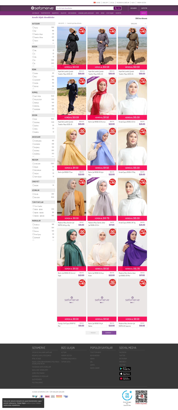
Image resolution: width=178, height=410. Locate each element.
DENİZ (102, 13)
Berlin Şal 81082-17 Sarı (65, 172)
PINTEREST (122, 362)
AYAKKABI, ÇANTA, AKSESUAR (86, 13)
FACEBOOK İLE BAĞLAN (123, 2)
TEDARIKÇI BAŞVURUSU (68, 359)
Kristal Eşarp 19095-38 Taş (127, 223)
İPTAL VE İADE (36, 359)
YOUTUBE (122, 365)
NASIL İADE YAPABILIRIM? (40, 370)
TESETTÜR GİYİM (45, 13)
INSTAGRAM (123, 359)
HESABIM (134, 8)
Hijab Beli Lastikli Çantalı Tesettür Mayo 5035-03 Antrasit (95, 73)
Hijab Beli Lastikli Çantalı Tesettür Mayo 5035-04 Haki (126, 73)
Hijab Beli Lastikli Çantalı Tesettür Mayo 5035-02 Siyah (65, 73)
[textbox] (81, 8)
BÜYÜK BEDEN (72, 13)
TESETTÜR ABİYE (95, 352)
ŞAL (91, 362)
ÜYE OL (112, 2)
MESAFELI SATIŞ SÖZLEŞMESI (41, 355)
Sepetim (144, 8)
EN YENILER (35, 13)
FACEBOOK (122, 352)
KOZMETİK (118, 13)
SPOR (97, 13)
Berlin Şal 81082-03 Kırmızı (97, 122)
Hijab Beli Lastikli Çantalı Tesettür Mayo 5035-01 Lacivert (65, 124)
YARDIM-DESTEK (141, 2)
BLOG (133, 2)
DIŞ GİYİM (63, 13)
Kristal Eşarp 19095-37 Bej (127, 172)
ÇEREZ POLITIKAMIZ (38, 373)
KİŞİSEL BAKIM (94, 368)
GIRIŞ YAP (105, 2)
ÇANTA (92, 365)
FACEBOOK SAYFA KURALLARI (41, 367)
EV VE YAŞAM (109, 13)
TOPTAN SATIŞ (65, 362)
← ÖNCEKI (92, 332)
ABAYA (92, 359)
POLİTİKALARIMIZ (37, 383)
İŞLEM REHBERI (37, 379)
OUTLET (144, 13)
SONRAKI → (109, 332)
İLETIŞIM (63, 352)
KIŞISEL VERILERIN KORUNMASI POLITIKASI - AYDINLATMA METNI (46, 363)
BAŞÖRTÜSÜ (55, 13)
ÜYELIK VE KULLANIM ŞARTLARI (42, 352)
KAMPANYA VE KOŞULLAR (40, 376)
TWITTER (122, 355)
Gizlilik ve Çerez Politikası (33, 403)
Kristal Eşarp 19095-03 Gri (127, 122)
